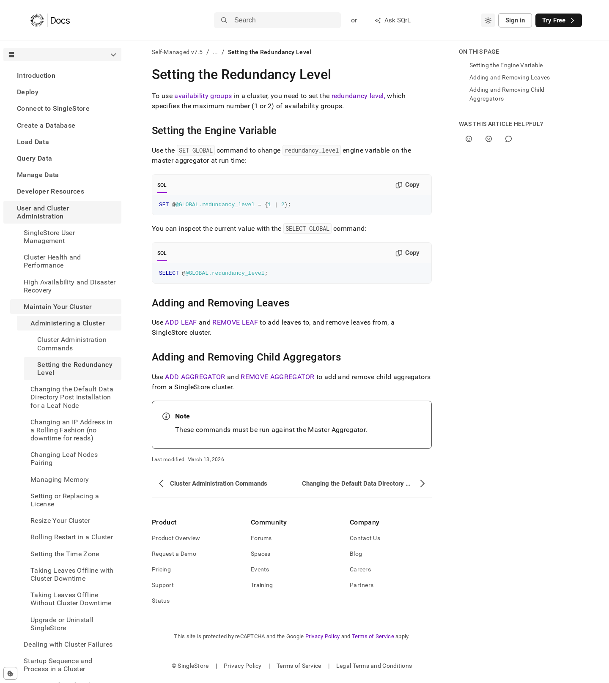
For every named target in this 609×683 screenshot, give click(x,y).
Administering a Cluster (67, 323)
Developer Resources (50, 191)
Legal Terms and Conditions (374, 668)
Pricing (161, 571)
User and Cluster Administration (43, 212)
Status (161, 603)
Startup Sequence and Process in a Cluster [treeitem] (58, 665)
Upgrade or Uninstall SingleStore (61, 624)
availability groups (203, 96)
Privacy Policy (322, 639)
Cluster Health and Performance (52, 261)
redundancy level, (358, 96)
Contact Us (365, 540)
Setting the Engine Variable (506, 65)
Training (262, 587)
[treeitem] (62, 75)
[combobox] (488, 20)
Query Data (34, 158)
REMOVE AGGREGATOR (277, 379)
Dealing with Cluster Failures (68, 644)
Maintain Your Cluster (58, 307)
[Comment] (508, 139)
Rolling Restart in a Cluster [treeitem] (71, 537)
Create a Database (46, 125)
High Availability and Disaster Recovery (70, 286)
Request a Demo (174, 556)
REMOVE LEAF (235, 325)
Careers (360, 571)
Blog (356, 556)
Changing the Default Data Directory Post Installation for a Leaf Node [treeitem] (71, 397)
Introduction (36, 75)
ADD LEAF (181, 325)
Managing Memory (59, 479)
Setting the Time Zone (64, 554)
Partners (361, 587)
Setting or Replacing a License (64, 500)
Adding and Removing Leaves (509, 77)
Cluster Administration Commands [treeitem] (72, 344)
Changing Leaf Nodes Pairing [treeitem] (64, 459)
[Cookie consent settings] (10, 673)
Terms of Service (373, 639)
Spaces (261, 556)
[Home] (50, 20)
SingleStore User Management (49, 237)
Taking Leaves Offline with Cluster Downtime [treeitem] (71, 574)
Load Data (33, 142)
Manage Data (38, 175)
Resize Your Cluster (60, 520)
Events (260, 571)
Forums (261, 540)
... (215, 52)
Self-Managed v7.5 (177, 52)
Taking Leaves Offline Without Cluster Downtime (71, 599)
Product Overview (176, 540)
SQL (162, 185)
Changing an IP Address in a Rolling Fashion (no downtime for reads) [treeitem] (71, 430)
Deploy (27, 92)
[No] (489, 139)
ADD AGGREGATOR (195, 379)
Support (163, 587)
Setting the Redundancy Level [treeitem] (74, 369)
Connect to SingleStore (53, 108)
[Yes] (469, 139)
